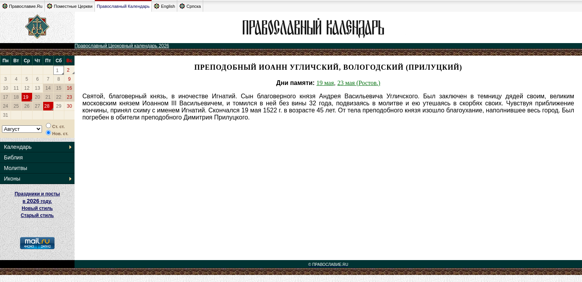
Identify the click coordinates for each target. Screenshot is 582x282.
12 (26, 88)
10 (5, 88)
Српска (190, 6)
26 (26, 106)
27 (37, 106)
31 (5, 115)
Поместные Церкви (70, 6)
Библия (13, 157)
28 (46, 106)
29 (58, 106)
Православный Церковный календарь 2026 (122, 46)
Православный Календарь (123, 6)
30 (69, 106)
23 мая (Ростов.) (358, 83)
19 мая (325, 83)
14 (48, 88)
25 (16, 106)
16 (69, 88)
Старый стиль (37, 215)
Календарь (18, 147)
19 (25, 97)
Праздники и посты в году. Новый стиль (37, 201)
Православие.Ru (22, 6)
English (164, 6)
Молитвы (15, 168)
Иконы (12, 178)
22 (58, 97)
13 (37, 88)
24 (5, 106)
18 (16, 97)
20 (37, 97)
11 (16, 88)
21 (48, 97)
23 (69, 97)
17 (5, 97)
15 (58, 88)
